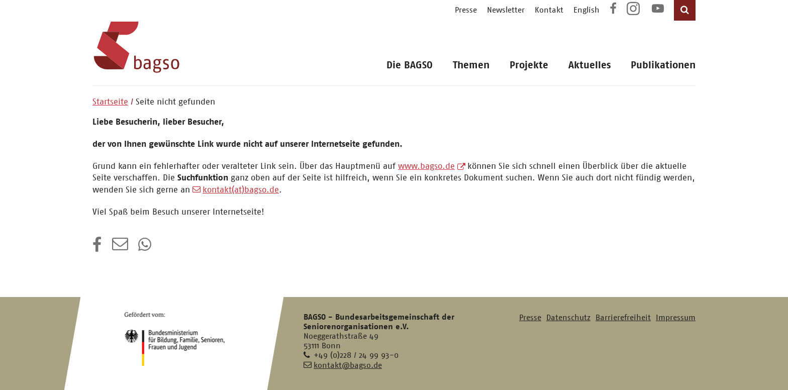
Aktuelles (589, 65)
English (586, 10)
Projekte (529, 65)
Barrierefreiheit (623, 317)
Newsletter (506, 10)
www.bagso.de (426, 166)
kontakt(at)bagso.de (241, 189)
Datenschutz (568, 317)
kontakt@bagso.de (348, 365)
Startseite (110, 101)
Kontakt (549, 10)
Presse (466, 10)
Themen (471, 65)
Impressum (676, 317)
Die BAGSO (409, 65)
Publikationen (663, 65)
